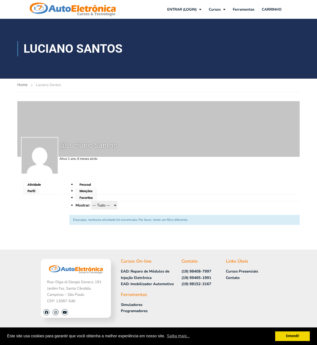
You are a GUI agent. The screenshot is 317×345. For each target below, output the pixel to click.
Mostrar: (83, 205)
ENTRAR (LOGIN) (184, 9)
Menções (86, 191)
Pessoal (85, 184)
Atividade (34, 184)
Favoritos (86, 198)
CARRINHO (272, 9)
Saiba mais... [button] (178, 336)
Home (22, 85)
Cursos (217, 9)
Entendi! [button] (292, 336)
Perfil (31, 191)
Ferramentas (243, 9)
